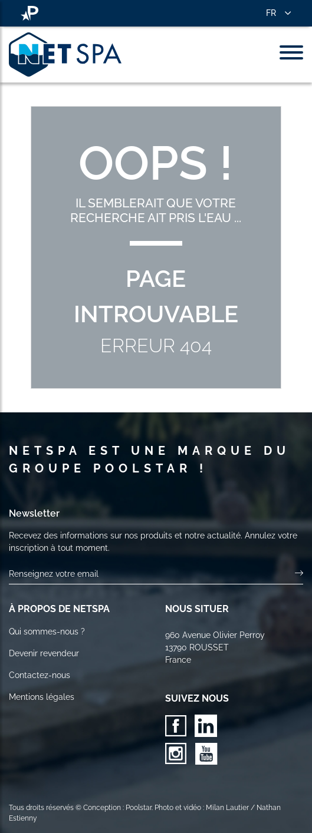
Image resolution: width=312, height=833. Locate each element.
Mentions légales (41, 697)
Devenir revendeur (44, 653)
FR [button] (271, 13)
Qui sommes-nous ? (47, 631)
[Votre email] (152, 574)
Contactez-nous (39, 675)
